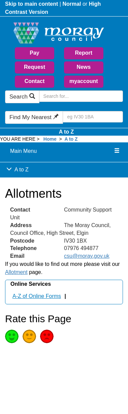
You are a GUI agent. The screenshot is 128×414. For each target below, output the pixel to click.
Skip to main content (31, 4)
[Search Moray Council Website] (81, 96)
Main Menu (23, 151)
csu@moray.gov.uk (86, 256)
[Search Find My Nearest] (93, 116)
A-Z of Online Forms (36, 296)
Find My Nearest (34, 117)
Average (29, 336)
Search (22, 96)
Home (50, 139)
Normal (71, 4)
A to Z (66, 132)
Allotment (16, 272)
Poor (47, 336)
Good (12, 336)
